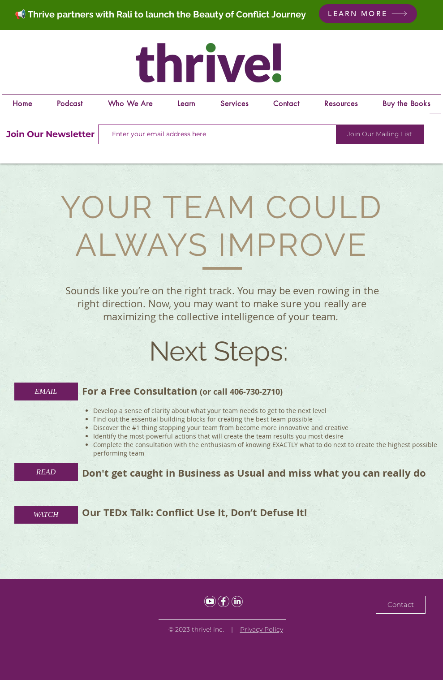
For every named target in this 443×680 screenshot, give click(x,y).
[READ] (46, 472)
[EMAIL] (46, 391)
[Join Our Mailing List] (380, 134)
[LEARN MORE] (368, 13)
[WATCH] (46, 515)
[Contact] (401, 605)
